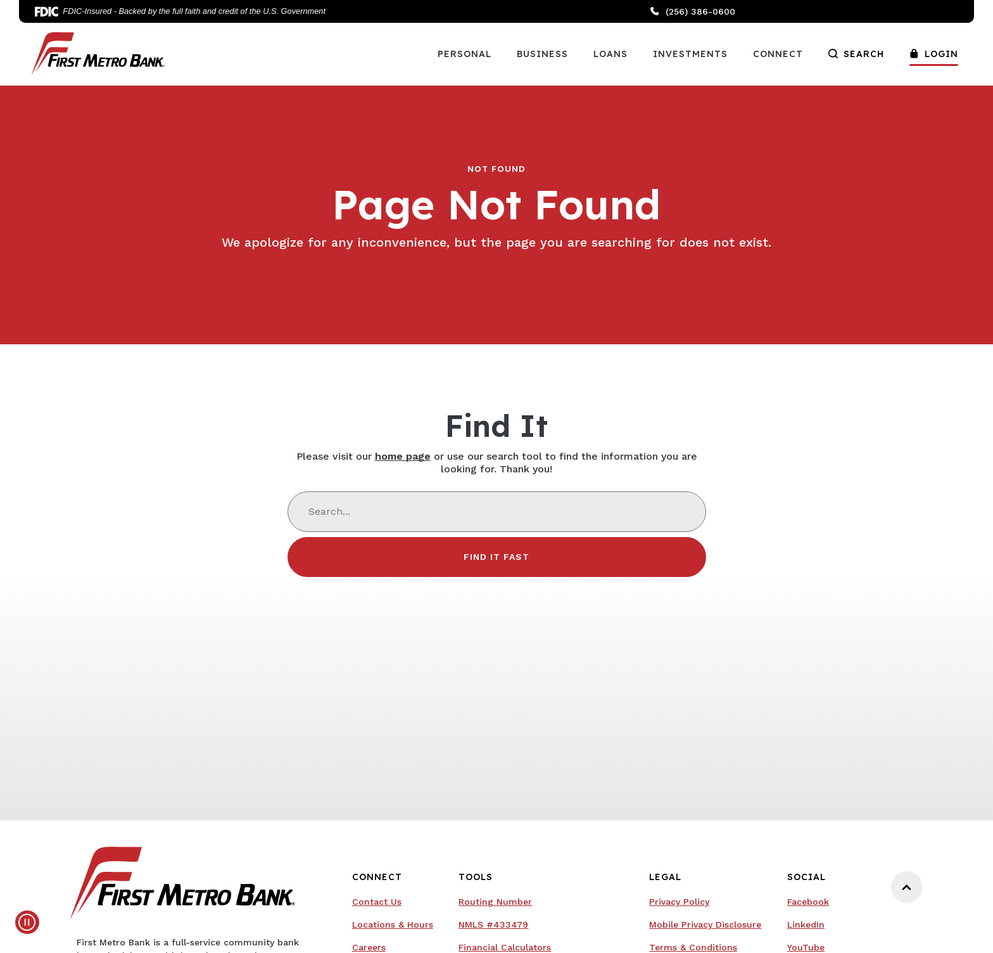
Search (856, 54)
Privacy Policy (679, 902)
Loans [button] (610, 54)
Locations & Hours (392, 924)
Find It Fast (496, 557)
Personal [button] (464, 54)
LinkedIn (806, 924)
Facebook (808, 902)
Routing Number (495, 902)
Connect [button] (778, 54)
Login (933, 54)
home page (403, 456)
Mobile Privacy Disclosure (705, 924)
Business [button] (542, 54)
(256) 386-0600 (692, 11)
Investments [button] (690, 54)
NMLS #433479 (493, 924)
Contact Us (377, 902)
